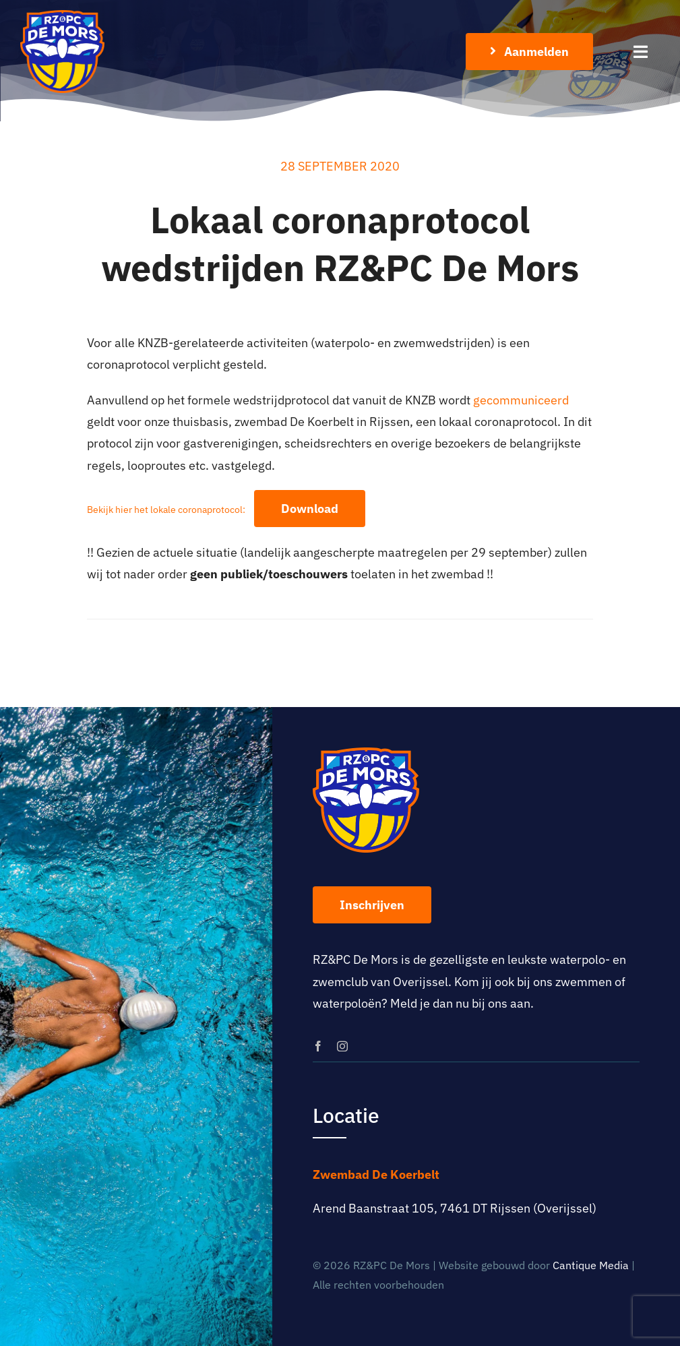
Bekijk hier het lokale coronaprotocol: (166, 509)
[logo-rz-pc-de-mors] (62, 16)
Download (309, 508)
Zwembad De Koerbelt (376, 1174)
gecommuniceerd (521, 400)
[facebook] (318, 1046)
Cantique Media (591, 1265)
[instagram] (342, 1046)
